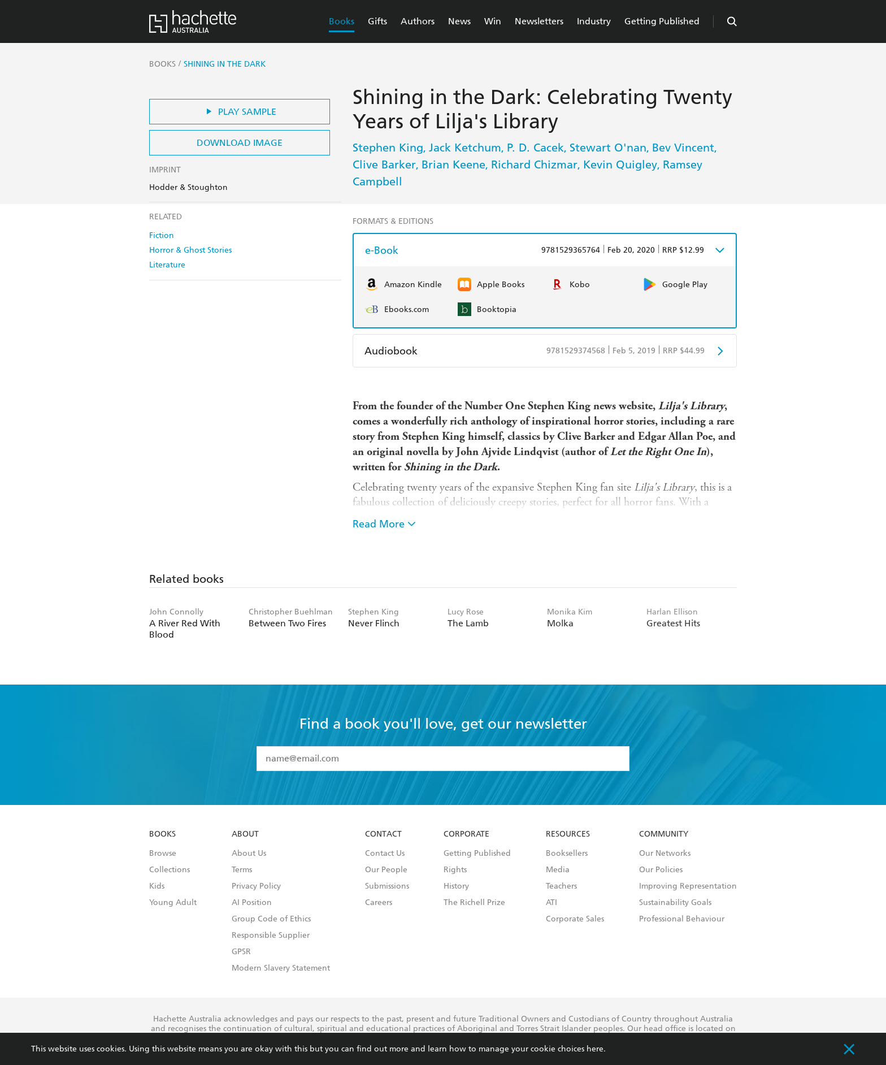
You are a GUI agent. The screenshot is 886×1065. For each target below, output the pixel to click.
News (459, 21)
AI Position (252, 903)
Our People (386, 870)
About (245, 834)
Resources (568, 834)
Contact (383, 834)
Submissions (387, 886)
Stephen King (388, 147)
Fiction (161, 235)
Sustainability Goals (675, 903)
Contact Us (385, 854)
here (595, 1049)
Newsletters (539, 21)
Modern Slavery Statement (281, 968)
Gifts (377, 21)
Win (492, 21)
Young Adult (173, 903)
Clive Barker (384, 164)
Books (341, 21)
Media (558, 870)
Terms (242, 870)
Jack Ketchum (465, 147)
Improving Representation (688, 886)
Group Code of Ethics (271, 919)
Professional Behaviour (681, 919)
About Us (249, 854)
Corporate (466, 834)
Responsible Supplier (271, 936)
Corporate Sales (575, 919)
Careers (378, 903)
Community (663, 834)
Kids (156, 886)
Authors (418, 21)
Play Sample (239, 111)
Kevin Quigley (620, 164)
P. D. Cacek (535, 147)
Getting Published (662, 21)
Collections (169, 870)
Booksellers (567, 854)
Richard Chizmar (534, 164)
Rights (455, 870)
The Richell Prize (474, 903)
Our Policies (661, 870)
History (456, 886)
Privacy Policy (256, 886)
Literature (167, 265)
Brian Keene (453, 164)
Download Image (240, 142)
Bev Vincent (683, 147)
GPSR (241, 952)
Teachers (561, 886)
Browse (162, 854)
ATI (551, 903)
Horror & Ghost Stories (190, 250)
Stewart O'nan (608, 147)
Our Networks (664, 854)
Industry (594, 21)
